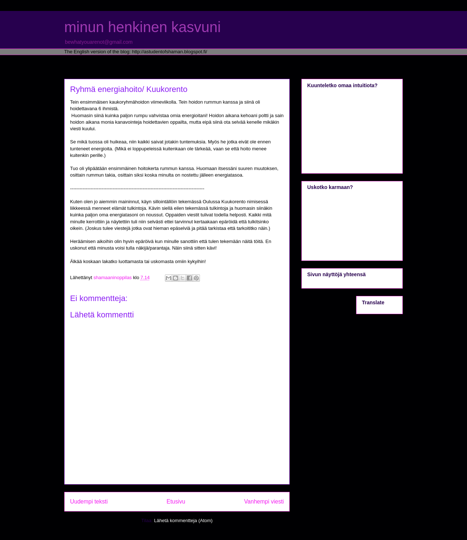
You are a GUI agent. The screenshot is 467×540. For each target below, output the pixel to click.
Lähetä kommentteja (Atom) (183, 520)
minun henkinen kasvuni (142, 27)
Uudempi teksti (89, 501)
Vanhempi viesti (264, 501)
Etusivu (176, 501)
